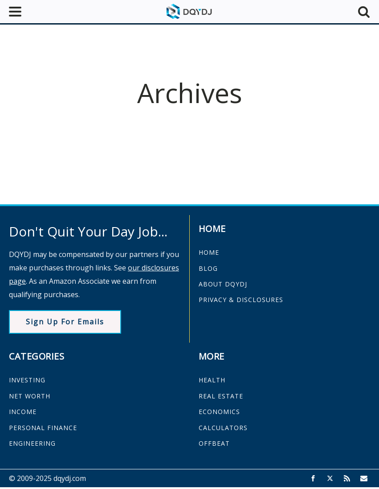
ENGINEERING (32, 443)
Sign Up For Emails (65, 322)
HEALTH (212, 380)
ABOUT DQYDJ (223, 284)
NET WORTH (29, 396)
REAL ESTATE (221, 396)
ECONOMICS (219, 411)
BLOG (208, 268)
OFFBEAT (214, 443)
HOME (209, 252)
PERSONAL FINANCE (43, 427)
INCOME (23, 411)
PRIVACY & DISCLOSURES (241, 299)
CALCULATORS (223, 427)
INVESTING (27, 380)
